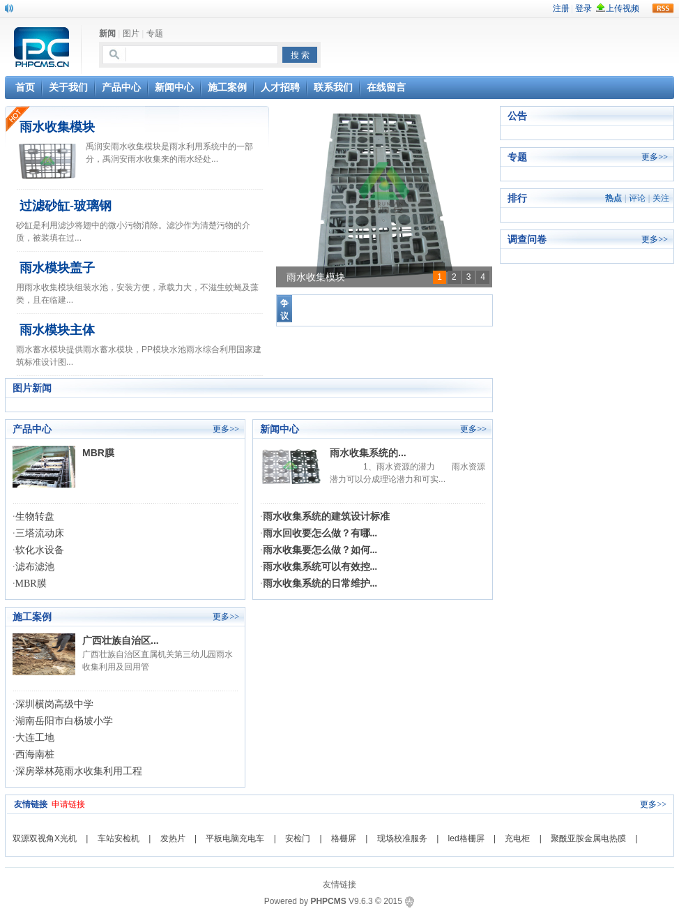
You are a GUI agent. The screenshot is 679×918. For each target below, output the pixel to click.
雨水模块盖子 (57, 268)
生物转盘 (34, 516)
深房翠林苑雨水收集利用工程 (78, 771)
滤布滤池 (34, 567)
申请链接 (68, 804)
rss (663, 8)
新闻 (107, 33)
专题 (154, 33)
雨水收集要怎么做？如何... (320, 550)
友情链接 (339, 884)
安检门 (297, 838)
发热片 (172, 838)
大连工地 (34, 737)
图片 (131, 33)
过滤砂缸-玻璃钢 (66, 206)
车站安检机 (118, 838)
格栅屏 (343, 838)
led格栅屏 (466, 838)
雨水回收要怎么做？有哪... (320, 533)
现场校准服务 (402, 838)
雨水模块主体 (57, 330)
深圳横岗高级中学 (54, 704)
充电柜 (517, 838)
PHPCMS (328, 901)
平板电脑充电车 (235, 838)
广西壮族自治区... (120, 640)
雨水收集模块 (57, 127)
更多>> (226, 429)
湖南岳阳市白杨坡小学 (64, 721)
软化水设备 (39, 550)
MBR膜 (98, 452)
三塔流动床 (39, 533)
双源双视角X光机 (45, 838)
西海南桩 (34, 754)
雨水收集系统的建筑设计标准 (326, 516)
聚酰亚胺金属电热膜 (588, 838)
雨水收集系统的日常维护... (320, 583)
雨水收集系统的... (368, 452)
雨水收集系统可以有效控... (320, 567)
